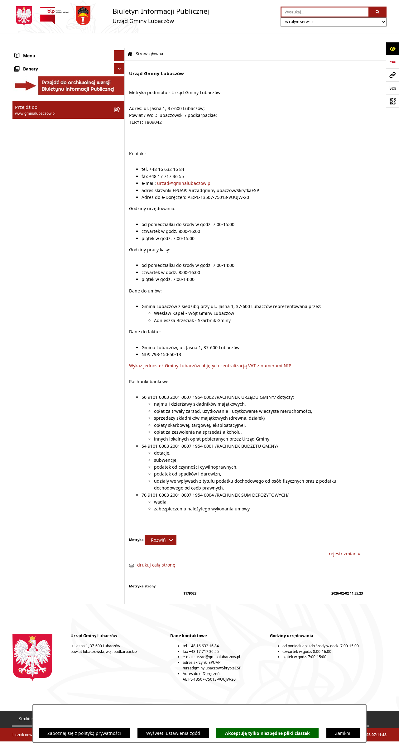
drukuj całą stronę (156, 550)
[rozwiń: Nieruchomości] (120, 184)
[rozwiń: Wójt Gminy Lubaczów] (120, 87)
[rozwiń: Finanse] (120, 129)
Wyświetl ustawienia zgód (173, 733)
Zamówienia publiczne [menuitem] (38, 173)
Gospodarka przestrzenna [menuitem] (42, 140)
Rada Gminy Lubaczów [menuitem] (38, 72)
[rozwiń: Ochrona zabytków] (120, 162)
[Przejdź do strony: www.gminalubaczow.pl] (392, 74)
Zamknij (343, 733)
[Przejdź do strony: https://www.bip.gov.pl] (392, 61)
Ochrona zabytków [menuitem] (34, 162)
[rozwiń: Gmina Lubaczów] (120, 56)
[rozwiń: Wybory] (120, 216)
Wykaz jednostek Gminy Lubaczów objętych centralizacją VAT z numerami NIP (210, 351)
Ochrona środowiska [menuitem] (36, 151)
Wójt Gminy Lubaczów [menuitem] (37, 87)
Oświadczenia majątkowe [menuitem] (41, 119)
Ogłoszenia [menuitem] (26, 195)
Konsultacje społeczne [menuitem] (38, 206)
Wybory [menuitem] (22, 217)
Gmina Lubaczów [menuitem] (32, 56)
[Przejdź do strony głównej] (110, 15)
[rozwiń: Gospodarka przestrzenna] (120, 140)
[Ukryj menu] (119, 40)
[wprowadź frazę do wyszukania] (325, 12)
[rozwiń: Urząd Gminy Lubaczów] (120, 103)
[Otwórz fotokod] (392, 101)
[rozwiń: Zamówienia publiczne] (120, 173)
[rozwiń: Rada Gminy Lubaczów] (120, 71)
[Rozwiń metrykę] (160, 525)
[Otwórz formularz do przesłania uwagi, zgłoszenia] (392, 87)
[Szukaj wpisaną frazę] (378, 12)
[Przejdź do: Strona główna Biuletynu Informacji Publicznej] (129, 39)
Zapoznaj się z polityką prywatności (84, 733)
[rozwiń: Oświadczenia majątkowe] (120, 118)
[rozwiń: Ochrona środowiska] (120, 151)
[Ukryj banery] (119, 229)
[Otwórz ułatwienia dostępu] (392, 48)
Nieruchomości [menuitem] (30, 184)
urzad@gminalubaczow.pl (184, 168)
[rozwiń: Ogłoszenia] (120, 195)
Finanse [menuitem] (23, 130)
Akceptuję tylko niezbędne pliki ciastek (267, 733)
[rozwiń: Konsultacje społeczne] (120, 206)
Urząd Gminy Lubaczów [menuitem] (39, 103)
